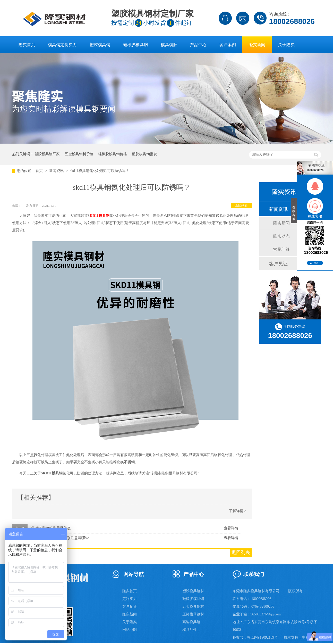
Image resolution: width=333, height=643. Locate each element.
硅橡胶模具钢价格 (112, 154)
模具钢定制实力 (62, 45)
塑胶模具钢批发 (144, 154)
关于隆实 (286, 45)
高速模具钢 (191, 622)
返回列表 (241, 205)
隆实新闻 (257, 45)
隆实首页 (27, 45)
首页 (40, 171)
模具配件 (189, 630)
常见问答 (281, 249)
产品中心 (198, 45)
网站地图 (129, 630)
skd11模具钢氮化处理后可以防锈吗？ (99, 171)
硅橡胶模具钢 (135, 45)
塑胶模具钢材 (193, 591)
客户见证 (278, 263)
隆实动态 (281, 236)
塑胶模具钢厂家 (47, 154)
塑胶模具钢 (100, 45)
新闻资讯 (57, 171)
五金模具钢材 (193, 606)
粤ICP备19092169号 (262, 637)
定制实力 (129, 599)
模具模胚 (169, 45)
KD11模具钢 (99, 216)
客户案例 (227, 45)
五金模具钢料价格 (79, 154)
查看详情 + (232, 528)
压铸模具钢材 (193, 614)
